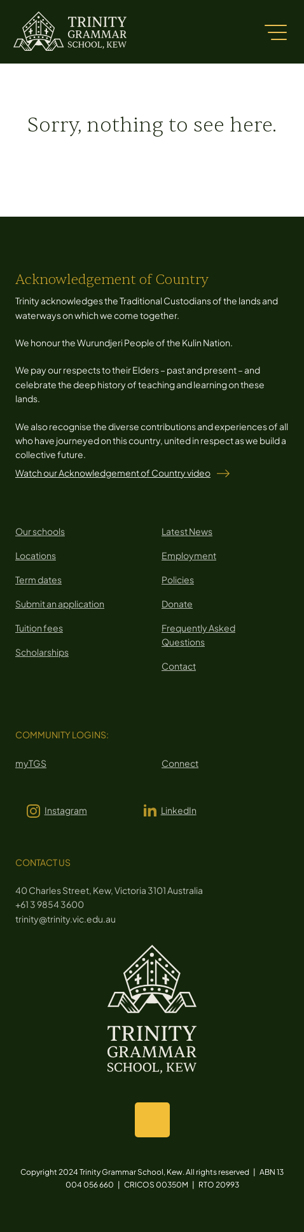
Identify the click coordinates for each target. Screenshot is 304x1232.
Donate (177, 603)
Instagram (66, 810)
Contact (179, 666)
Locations (35, 555)
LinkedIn (179, 810)
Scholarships (42, 652)
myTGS (30, 763)
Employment (189, 555)
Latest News (187, 531)
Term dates (38, 579)
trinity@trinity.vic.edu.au (65, 918)
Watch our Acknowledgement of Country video (113, 472)
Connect (180, 763)
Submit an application (59, 603)
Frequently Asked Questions (198, 634)
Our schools (40, 531)
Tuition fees (39, 627)
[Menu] (275, 32)
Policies (178, 579)
